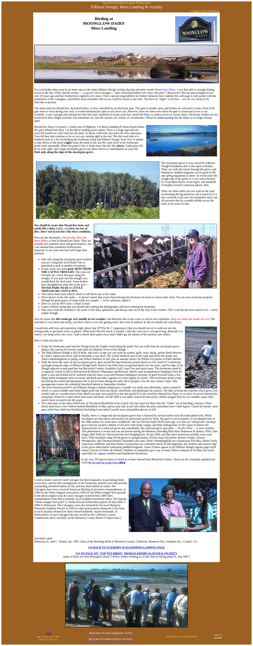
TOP (48, 633)
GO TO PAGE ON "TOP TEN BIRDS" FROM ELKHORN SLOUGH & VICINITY (126, 553)
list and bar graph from (108, 462)
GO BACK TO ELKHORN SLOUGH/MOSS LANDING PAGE (126, 547)
